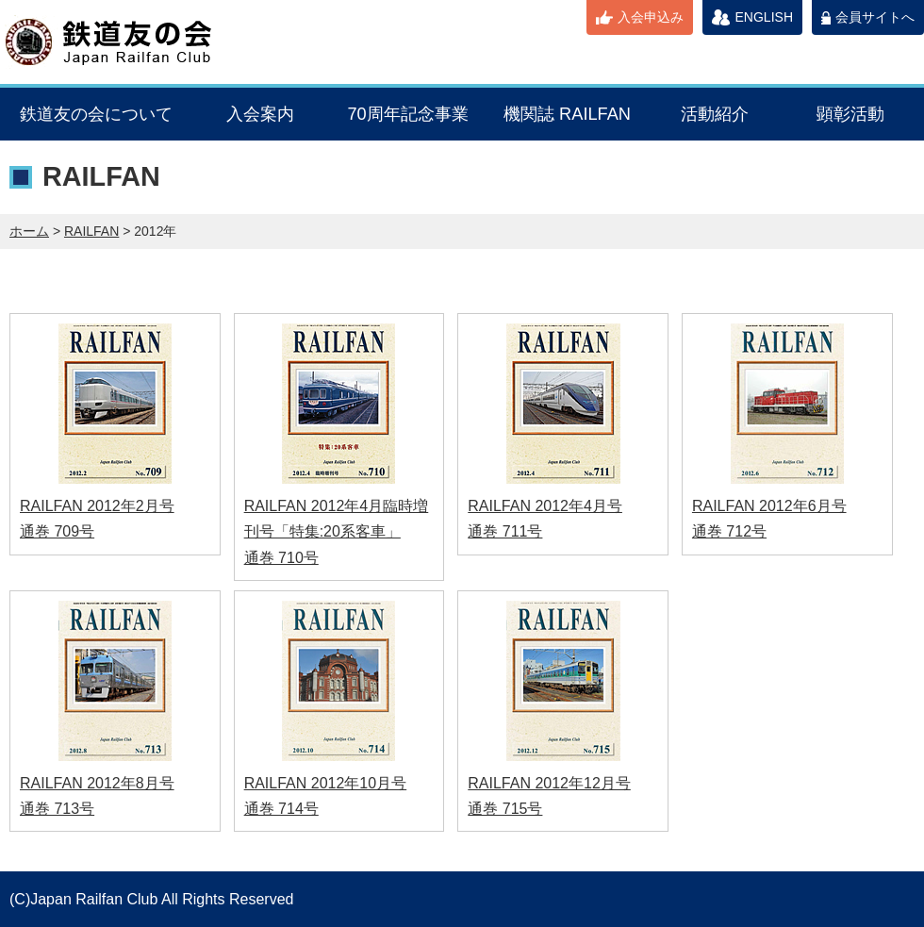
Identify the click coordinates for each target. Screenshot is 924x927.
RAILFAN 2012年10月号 (325, 783)
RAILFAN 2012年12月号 (549, 783)
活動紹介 (715, 114)
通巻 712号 (729, 531)
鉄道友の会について (96, 114)
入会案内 (260, 114)
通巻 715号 (505, 809)
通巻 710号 (281, 558)
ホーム (29, 231)
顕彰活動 (850, 114)
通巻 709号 (57, 531)
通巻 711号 (505, 531)
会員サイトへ (875, 17)
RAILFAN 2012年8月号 (97, 783)
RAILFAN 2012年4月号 (545, 506)
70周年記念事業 (407, 114)
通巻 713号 (57, 809)
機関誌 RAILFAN (567, 114)
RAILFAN (91, 231)
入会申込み (651, 17)
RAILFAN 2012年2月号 (97, 506)
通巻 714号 (281, 809)
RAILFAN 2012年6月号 (769, 506)
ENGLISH (764, 17)
